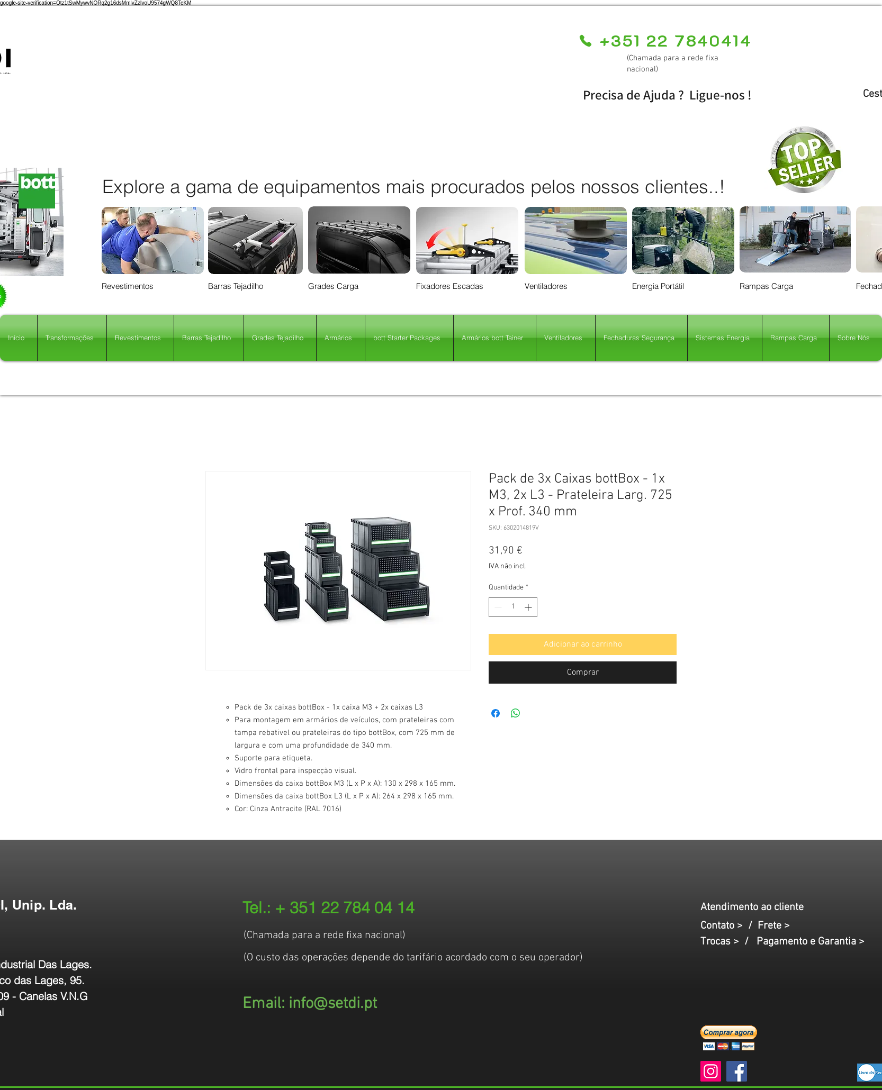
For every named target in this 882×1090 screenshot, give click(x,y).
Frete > (774, 926)
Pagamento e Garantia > (811, 941)
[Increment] (529, 607)
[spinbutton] (513, 607)
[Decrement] (496, 607)
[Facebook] (736, 1071)
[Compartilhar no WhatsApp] (515, 713)
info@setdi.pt (333, 1004)
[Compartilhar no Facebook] (495, 713)
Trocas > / (728, 941)
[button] (728, 1037)
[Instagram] (710, 1071)
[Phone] (585, 41)
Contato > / (729, 926)
